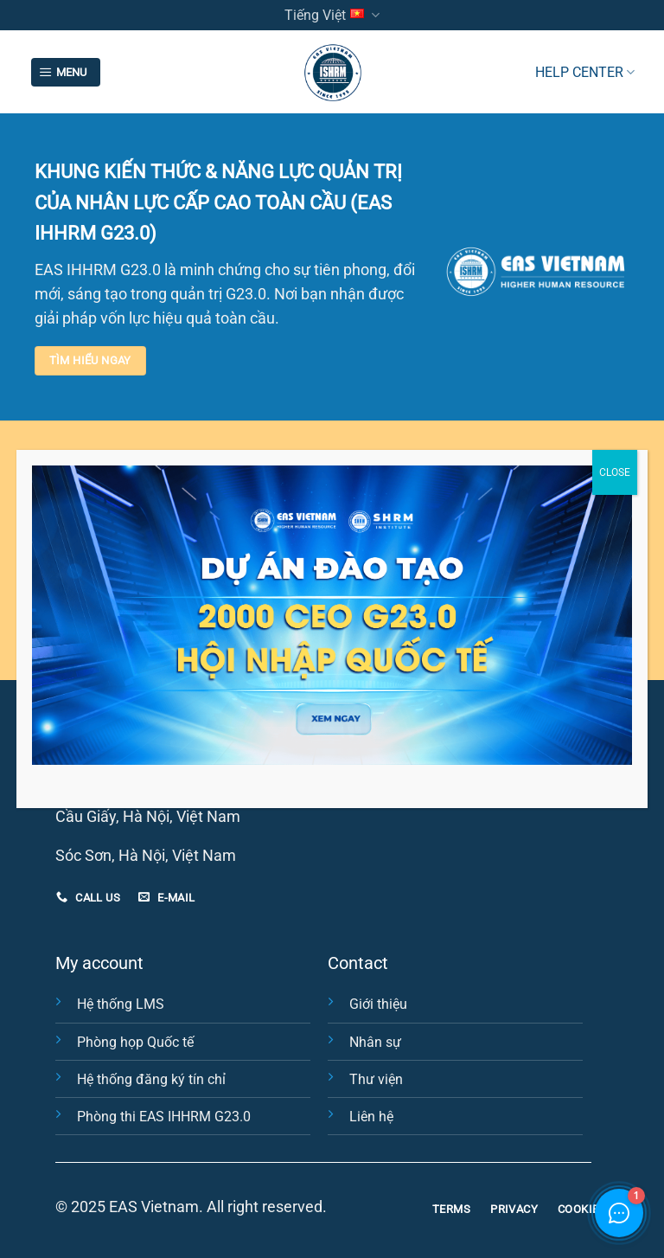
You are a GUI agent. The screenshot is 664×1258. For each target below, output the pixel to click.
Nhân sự (375, 1042)
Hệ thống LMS (120, 1004)
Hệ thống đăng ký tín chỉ (151, 1079)
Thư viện (376, 1079)
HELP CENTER (585, 72)
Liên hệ (371, 1116)
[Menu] (65, 72)
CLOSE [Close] (614, 472)
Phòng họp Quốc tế (135, 1042)
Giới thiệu (378, 1004)
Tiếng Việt (332, 15)
